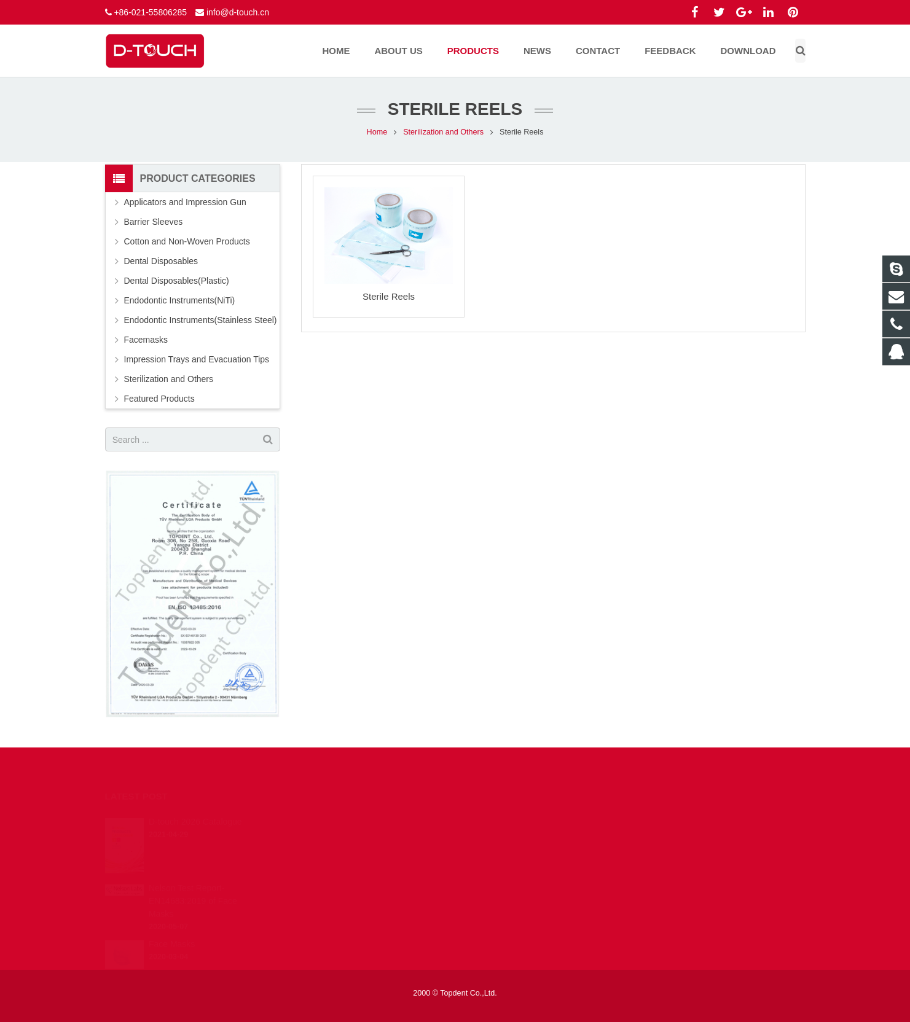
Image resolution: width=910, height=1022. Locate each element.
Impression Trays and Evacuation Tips (197, 359)
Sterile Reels (389, 296)
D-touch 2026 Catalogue (195, 804)
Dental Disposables (161, 261)
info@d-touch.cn (237, 12)
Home (377, 132)
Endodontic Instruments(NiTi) (179, 300)
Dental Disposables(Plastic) (176, 281)
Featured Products (159, 399)
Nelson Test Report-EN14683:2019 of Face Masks (193, 884)
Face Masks (172, 927)
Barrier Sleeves (153, 222)
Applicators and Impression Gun (185, 202)
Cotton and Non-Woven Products (187, 241)
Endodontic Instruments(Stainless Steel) (200, 320)
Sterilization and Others (443, 132)
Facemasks (146, 340)
